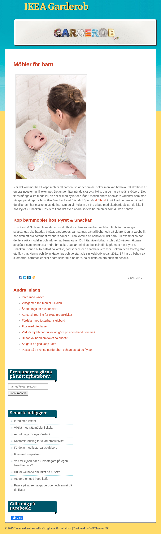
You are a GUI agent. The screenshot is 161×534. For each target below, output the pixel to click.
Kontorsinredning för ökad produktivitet (47, 314)
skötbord (100, 200)
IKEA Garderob (56, 6)
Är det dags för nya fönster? (40, 309)
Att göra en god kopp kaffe (39, 344)
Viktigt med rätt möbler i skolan (42, 303)
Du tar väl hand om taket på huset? (45, 338)
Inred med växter (33, 297)
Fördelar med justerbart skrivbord (43, 320)
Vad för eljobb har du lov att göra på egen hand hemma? (58, 332)
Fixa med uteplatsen (35, 326)
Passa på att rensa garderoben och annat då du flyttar (57, 349)
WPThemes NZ (99, 528)
